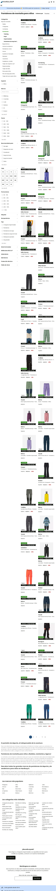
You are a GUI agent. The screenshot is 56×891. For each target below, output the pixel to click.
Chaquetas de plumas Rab (47, 809)
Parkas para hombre (7, 815)
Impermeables (8, 39)
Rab (3, 788)
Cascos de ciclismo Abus (47, 825)
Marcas (9, 88)
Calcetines (5, 58)
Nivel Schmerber (9, 247)
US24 (11, 176)
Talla (9, 168)
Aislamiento (9, 254)
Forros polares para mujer (7, 809)
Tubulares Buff (45, 822)
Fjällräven (31, 784)
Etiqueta (9, 214)
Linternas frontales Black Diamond (33, 822)
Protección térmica (9, 261)
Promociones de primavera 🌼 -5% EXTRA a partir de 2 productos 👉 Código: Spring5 (28, 8)
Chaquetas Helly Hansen (33, 814)
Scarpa (30, 788)
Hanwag (44, 788)
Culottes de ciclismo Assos (47, 804)
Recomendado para (9, 143)
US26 (15, 176)
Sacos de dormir (6, 827)
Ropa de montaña (5, 21)
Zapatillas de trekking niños (20, 817)
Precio (9, 118)
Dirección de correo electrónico (28, 875)
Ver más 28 (4, 188)
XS (3, 171)
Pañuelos (4, 56)
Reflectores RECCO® (9, 250)
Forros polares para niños (20, 827)
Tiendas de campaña (7, 821)
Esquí (5, 36)
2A (7, 184)
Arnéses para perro (47, 812)
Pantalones (5, 31)
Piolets (17, 805)
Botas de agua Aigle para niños (34, 804)
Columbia (31, 786)
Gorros (4, 51)
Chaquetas (5, 26)
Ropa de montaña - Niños (11, 11)
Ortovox (4, 786)
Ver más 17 (4, 164)
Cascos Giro (45, 806)
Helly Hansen (18, 790)
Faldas (4, 24)
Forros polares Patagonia (32, 807)
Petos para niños (6, 71)
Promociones (9, 192)
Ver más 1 (4, 139)
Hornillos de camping (7, 829)
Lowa (3, 793)
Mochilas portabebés (20, 822)
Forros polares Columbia (32, 818)
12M (15, 180)
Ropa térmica (5, 44)
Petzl (43, 793)
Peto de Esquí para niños (8, 73)
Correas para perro (47, 814)
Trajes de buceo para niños (9, 76)
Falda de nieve (9, 265)
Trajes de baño (6, 68)
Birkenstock (45, 790)
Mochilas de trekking (20, 803)
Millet (16, 786)
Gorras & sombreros (7, 46)
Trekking (6, 34)
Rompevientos (9, 218)
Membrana (9, 257)
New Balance (45, 786)
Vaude (30, 790)
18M (3, 184)
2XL (7, 176)
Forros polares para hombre (7, 818)
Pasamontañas (6, 66)
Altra (16, 784)
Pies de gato (18, 814)
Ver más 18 (4, 114)
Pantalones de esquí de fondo (11, 41)
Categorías (9, 19)
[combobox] (10, 92)
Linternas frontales (6, 825)
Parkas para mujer (6, 806)
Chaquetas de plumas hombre (7, 813)
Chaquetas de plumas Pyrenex (34, 811)
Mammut (31, 793)
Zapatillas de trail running (19, 810)
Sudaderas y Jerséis (7, 61)
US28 (3, 180)
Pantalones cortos (7, 48)
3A (11, 184)
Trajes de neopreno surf (8, 63)
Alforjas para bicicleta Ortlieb (47, 817)
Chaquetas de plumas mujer (7, 804)
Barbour (17, 793)
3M (7, 180)
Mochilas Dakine (33, 826)
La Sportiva (5, 790)
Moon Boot (18, 788)
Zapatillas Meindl (33, 824)
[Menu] (1, 5)
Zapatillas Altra (45, 820)
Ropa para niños (19, 824)
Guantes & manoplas (7, 53)
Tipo (9, 222)
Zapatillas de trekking (20, 807)
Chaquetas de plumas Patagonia (47, 828)
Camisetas (5, 29)
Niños (4, 11)
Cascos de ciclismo (20, 820)
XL (3, 176)
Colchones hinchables (7, 823)
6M (11, 180)
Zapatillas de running (20, 812)
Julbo (43, 784)
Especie (9, 81)
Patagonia (4, 784)
